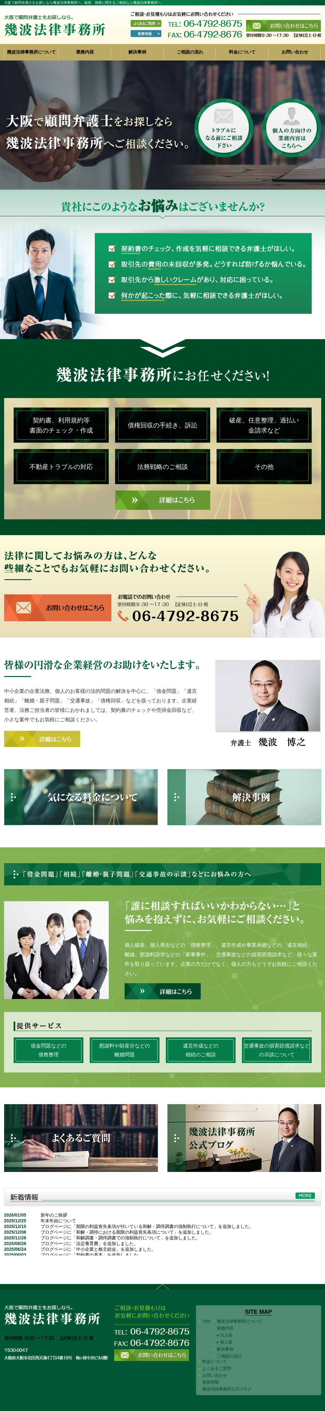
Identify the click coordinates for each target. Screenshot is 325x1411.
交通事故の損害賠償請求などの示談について (277, 1050)
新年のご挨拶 (54, 1215)
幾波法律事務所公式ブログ (227, 1389)
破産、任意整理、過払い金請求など (264, 425)
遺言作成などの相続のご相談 (200, 1050)
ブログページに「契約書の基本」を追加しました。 (92, 1254)
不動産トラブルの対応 (61, 466)
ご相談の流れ (190, 52)
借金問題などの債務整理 (48, 1050)
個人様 (226, 1342)
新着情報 (210, 1382)
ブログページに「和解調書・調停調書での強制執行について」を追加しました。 (120, 1237)
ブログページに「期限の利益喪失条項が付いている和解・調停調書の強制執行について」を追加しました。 (147, 1226)
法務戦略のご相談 (162, 466)
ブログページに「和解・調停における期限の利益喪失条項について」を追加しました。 (127, 1232)
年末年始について (58, 1220)
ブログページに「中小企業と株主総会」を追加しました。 (98, 1249)
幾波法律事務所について (31, 52)
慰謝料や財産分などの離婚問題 (124, 1050)
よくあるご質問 (216, 1368)
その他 (264, 466)
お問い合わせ (295, 52)
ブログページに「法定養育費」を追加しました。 (89, 1243)
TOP (206, 1321)
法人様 (226, 1335)
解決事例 (137, 52)
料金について (242, 52)
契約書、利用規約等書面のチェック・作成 (61, 425)
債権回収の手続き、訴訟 (163, 425)
